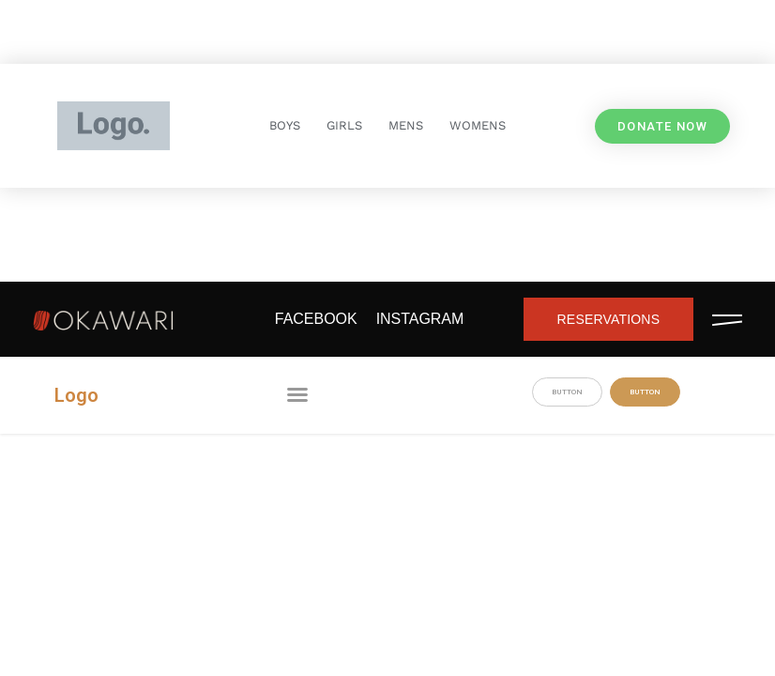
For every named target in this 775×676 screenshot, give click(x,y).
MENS (405, 125)
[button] (297, 394)
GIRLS (344, 125)
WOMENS (477, 125)
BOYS (284, 125)
